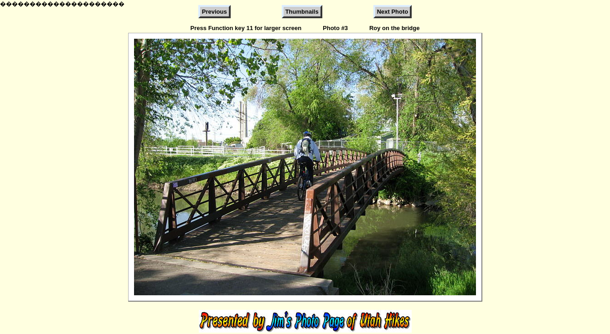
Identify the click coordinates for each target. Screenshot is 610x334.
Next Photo (392, 11)
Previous (214, 11)
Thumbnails (302, 11)
